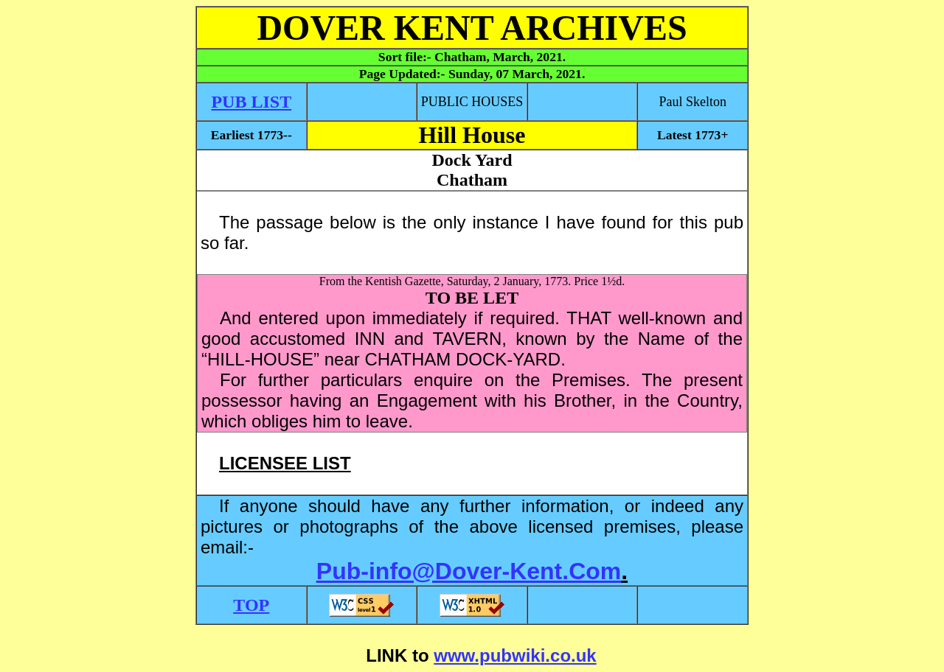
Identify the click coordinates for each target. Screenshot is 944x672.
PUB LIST (251, 101)
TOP (251, 605)
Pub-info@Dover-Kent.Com (468, 571)
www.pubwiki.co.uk (515, 655)
